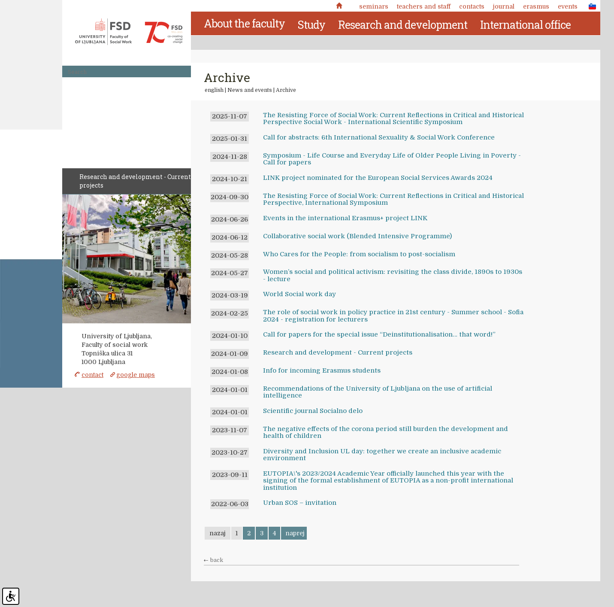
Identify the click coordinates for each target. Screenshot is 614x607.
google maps (135, 374)
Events (568, 6)
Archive (286, 90)
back (216, 560)
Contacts (471, 6)
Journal (503, 6)
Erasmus (536, 6)
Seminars (373, 6)
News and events (249, 90)
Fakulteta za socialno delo (128, 31)
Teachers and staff (424, 6)
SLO (590, 6)
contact (92, 374)
